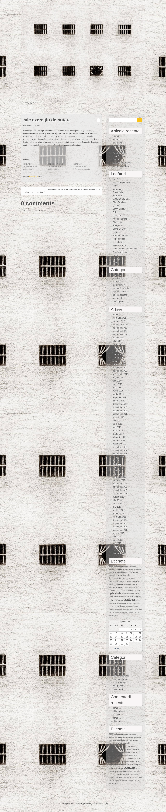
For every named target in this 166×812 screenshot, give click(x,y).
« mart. (117, 648)
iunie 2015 (117, 540)
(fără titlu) (117, 146)
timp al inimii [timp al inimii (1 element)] (138, 609)
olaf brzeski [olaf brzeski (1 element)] (133, 596)
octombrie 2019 (120, 371)
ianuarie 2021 (119, 321)
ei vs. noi (26, 164)
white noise (118, 711)
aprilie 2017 (118, 470)
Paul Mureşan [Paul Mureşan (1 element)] (119, 600)
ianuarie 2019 (119, 401)
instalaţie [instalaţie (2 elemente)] (119, 587)
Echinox (116, 232)
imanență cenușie (121, 288)
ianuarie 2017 (119, 480)
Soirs (115, 212)
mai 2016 (117, 507)
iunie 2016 (117, 503)
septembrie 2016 (120, 493)
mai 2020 (117, 348)
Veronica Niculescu (121, 182)
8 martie (116, 139)
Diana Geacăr (119, 229)
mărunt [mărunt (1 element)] (119, 596)
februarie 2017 (119, 477)
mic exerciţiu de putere (47, 119)
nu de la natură (120, 153)
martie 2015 (118, 550)
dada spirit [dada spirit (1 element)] (112, 575)
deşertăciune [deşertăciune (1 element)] (131, 578)
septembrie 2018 (120, 414)
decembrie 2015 (120, 520)
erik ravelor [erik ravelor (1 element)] (120, 581)
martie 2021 (118, 314)
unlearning (117, 143)
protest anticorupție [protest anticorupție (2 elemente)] (132, 603)
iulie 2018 (117, 420)
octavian (116, 714)
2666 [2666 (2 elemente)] (111, 566)
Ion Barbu (117, 196)
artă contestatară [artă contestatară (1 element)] (126, 569)
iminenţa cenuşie (120, 291)
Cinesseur (117, 222)
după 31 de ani (119, 156)
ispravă (116, 136)
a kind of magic (120, 149)
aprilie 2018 (118, 430)
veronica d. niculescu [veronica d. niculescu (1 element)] (128, 612)
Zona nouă (118, 215)
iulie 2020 (117, 341)
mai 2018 (117, 427)
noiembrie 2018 (120, 407)
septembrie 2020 (120, 334)
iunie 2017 (117, 464)
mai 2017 (117, 467)
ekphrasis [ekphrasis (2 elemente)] (113, 581)
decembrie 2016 (120, 484)
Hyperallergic (119, 239)
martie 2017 (118, 474)
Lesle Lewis (118, 242)
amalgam (117, 275)
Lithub (115, 255)
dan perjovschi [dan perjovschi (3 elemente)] (123, 575)
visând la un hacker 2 (35, 192)
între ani (116, 159)
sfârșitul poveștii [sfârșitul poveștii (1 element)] (133, 606)
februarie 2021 (119, 318)
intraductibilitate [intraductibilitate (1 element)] (128, 587)
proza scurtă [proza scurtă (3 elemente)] (115, 606)
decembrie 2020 (120, 324)
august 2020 (118, 338)
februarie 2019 (119, 397)
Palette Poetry (119, 245)
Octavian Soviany (121, 199)
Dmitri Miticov (119, 209)
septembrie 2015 (120, 530)
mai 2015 (117, 543)
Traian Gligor (119, 192)
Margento (117, 189)
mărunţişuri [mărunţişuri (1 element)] (125, 596)
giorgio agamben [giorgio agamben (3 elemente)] (133, 581)
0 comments (38, 203)
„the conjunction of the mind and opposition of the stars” (71, 189)
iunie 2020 (117, 344)
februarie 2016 (119, 517)
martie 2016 (118, 513)
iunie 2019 (117, 384)
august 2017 (118, 457)
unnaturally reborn (121, 166)
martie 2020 (118, 354)
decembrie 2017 (120, 444)
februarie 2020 (119, 358)
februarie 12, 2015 (28, 125)
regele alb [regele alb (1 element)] (124, 606)
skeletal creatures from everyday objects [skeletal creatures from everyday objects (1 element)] (121, 609)
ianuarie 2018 (119, 440)
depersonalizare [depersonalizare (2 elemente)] (115, 578)
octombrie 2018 (120, 411)
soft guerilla (118, 298)
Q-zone (116, 206)
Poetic (115, 186)
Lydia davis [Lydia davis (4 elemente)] (115, 593)
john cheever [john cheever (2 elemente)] (122, 590)
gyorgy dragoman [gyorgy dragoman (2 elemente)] (116, 584)
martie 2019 (118, 394)
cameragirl (77, 164)
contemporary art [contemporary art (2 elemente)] (125, 572)
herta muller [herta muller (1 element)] (127, 584)
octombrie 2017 (120, 450)
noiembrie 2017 (120, 447)
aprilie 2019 (118, 391)
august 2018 (118, 417)
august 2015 (118, 533)
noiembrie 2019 (120, 367)
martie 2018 (118, 434)
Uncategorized (33, 176)
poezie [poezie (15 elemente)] (129, 599)
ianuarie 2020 (119, 361)
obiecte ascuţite (120, 295)
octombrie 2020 (120, 331)
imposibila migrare (55, 164)
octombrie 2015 (120, 527)
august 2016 (118, 497)
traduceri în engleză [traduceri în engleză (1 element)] (115, 612)
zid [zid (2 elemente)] (116, 615)
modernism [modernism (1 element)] (130, 593)
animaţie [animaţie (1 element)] (130, 566)
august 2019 (118, 377)
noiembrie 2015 (120, 523)
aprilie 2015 (118, 547)
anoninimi (117, 278)
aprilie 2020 (118, 351)
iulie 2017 (117, 460)
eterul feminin (119, 285)
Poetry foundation (121, 235)
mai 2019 (117, 387)
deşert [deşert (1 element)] (125, 578)
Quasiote (117, 262)
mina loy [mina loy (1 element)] (124, 593)
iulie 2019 (117, 381)
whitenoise (118, 259)
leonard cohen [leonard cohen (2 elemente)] (134, 590)
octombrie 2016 (120, 490)
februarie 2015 (119, 553)
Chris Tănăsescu (120, 202)
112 (125, 714)
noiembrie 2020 (120, 328)
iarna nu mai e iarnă (122, 163)
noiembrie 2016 (120, 487)
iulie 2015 (117, 537)
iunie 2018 (117, 424)
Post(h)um (117, 225)
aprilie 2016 (118, 510)
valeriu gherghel (120, 219)
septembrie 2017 (120, 454)
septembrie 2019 (120, 374)
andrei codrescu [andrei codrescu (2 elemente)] (120, 566)
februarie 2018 (119, 437)
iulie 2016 (117, 500)
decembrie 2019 (120, 364)
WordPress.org (97, 804)
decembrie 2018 (120, 404)
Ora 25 (116, 179)
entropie (116, 281)
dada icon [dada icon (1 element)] (136, 572)
